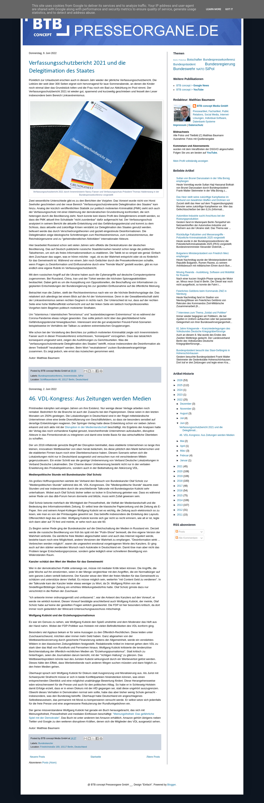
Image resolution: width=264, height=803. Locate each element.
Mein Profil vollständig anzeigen (190, 161)
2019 (180, 476)
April (183, 446)
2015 (180, 495)
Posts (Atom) (49, 762)
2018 (180, 480)
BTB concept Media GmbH (212, 105)
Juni (182, 423)
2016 (180, 490)
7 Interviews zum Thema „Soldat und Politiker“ (201, 312)
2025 (180, 385)
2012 (180, 509)
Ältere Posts (153, 756)
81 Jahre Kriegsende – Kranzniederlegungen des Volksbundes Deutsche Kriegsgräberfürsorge (203, 330)
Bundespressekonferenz (50, 375)
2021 (180, 466)
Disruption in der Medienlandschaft (86, 427)
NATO (200, 69)
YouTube (212, 152)
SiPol (80, 375)
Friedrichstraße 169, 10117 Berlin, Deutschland (63, 746)
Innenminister (70, 375)
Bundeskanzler (45, 743)
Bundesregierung (220, 64)
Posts (180, 531)
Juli (182, 418)
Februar (184, 455)
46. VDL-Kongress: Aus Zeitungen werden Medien (90, 399)
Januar (184, 460)
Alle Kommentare (187, 538)
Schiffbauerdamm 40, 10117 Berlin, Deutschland (64, 379)
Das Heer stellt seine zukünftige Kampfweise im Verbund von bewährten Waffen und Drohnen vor (203, 198)
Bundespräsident (184, 64)
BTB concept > (192, 85)
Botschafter (194, 59)
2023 (180, 394)
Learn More (213, 9)
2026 (180, 380)
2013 (180, 505)
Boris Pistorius (179, 60)
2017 (180, 485)
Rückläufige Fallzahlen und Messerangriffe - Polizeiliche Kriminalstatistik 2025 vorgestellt (200, 236)
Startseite (96, 756)
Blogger (171, 784)
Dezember (186, 403)
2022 (180, 399)
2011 (180, 514)
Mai (182, 441)
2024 (180, 390)
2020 (180, 471)
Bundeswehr (184, 69)
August (184, 413)
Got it (229, 9)
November (186, 408)
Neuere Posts (37, 756)
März (183, 450)
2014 (180, 500)
